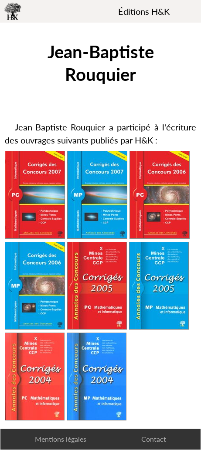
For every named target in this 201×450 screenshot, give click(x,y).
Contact (153, 439)
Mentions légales (60, 439)
